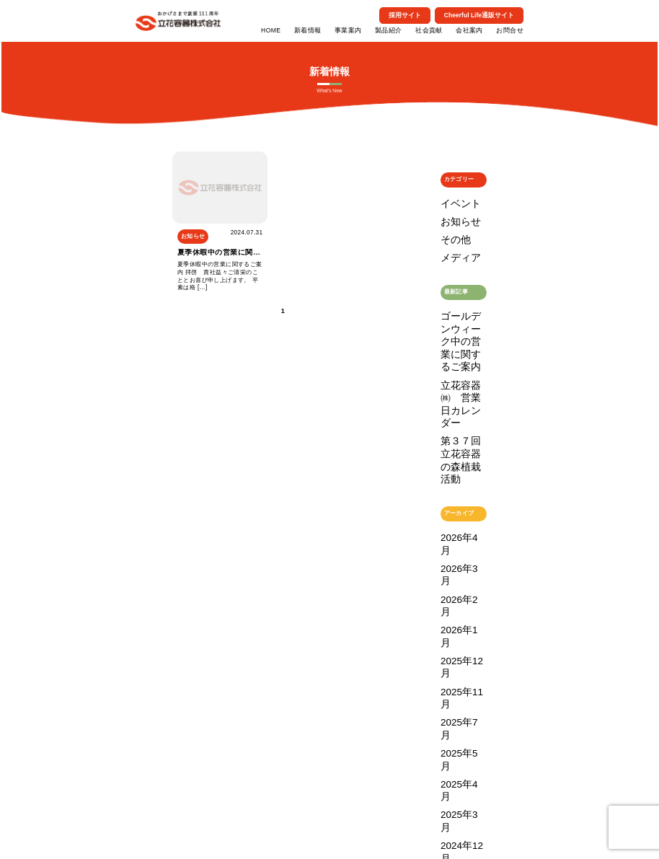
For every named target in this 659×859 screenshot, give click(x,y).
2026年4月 (454, 398)
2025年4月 (454, 498)
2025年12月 (455, 448)
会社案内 (469, 30)
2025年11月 (455, 460)
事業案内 (348, 30)
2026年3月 (454, 410)
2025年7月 (454, 473)
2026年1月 (454, 435)
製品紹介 (388, 30)
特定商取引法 (304, 831)
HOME (270, 30)
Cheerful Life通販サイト (479, 15)
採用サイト (405, 15)
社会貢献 (429, 30)
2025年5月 (454, 486)
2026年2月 (454, 423)
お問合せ (509, 30)
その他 (449, 226)
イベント (452, 201)
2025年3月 (454, 511)
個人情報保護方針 (350, 831)
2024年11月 (455, 536)
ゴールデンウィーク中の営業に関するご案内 (464, 298)
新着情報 (308, 30)
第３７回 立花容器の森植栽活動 (464, 341)
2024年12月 (455, 523)
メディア (452, 238)
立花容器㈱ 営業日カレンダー (464, 322)
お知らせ (452, 213)
